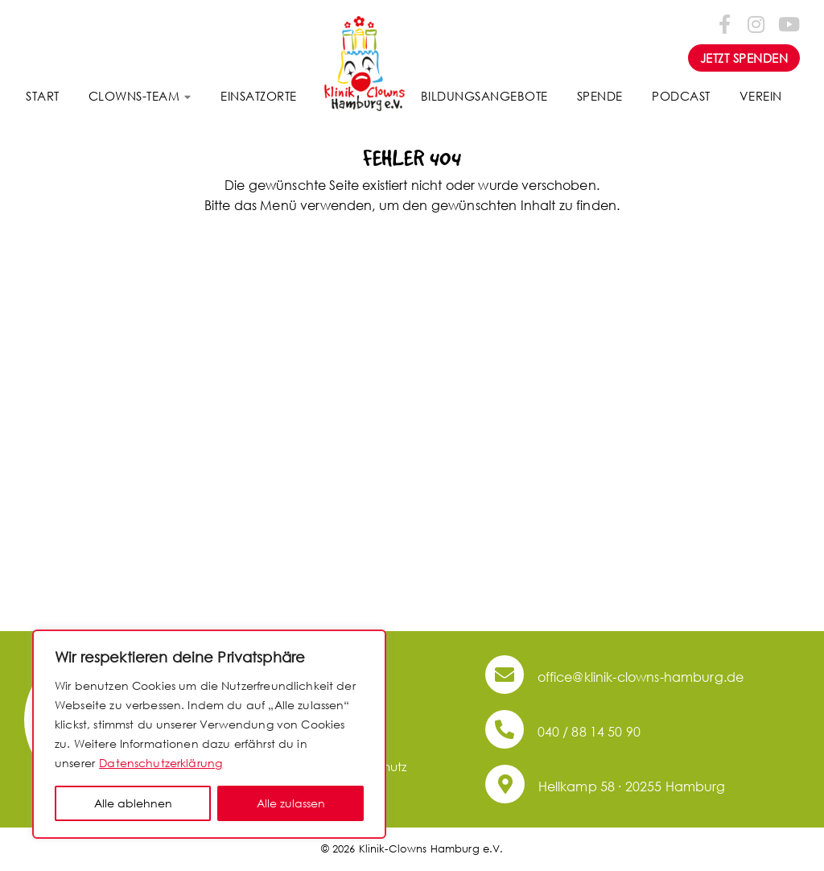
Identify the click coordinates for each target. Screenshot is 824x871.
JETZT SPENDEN (744, 58)
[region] (209, 734)
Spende (600, 96)
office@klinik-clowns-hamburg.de (614, 676)
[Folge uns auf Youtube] (787, 23)
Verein (761, 96)
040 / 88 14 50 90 (563, 731)
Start (43, 96)
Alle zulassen (291, 803)
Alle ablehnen (133, 803)
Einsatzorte (258, 96)
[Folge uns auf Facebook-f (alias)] (725, 23)
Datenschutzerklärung (160, 762)
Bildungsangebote (484, 96)
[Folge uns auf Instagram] (756, 23)
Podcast (681, 96)
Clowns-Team (134, 96)
